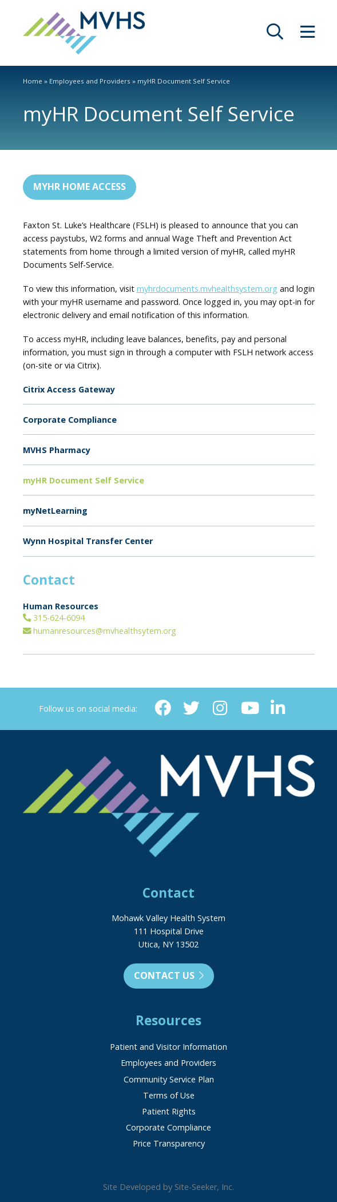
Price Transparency (169, 1143)
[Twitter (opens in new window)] (191, 708)
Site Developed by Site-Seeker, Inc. (168, 1186)
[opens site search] (275, 34)
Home (32, 81)
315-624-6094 (54, 617)
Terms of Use (169, 1095)
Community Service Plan (169, 1079)
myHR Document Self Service (83, 480)
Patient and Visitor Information (168, 1046)
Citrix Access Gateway (69, 389)
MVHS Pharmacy (56, 450)
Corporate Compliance (70, 419)
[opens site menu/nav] (307, 34)
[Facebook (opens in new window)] (162, 708)
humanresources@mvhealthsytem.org (99, 630)
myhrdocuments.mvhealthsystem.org (207, 288)
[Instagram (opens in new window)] (220, 708)
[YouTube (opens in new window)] (249, 708)
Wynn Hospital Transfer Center (88, 540)
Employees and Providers (89, 81)
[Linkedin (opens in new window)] (277, 708)
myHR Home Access (79, 186)
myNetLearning (55, 510)
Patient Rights (169, 1111)
